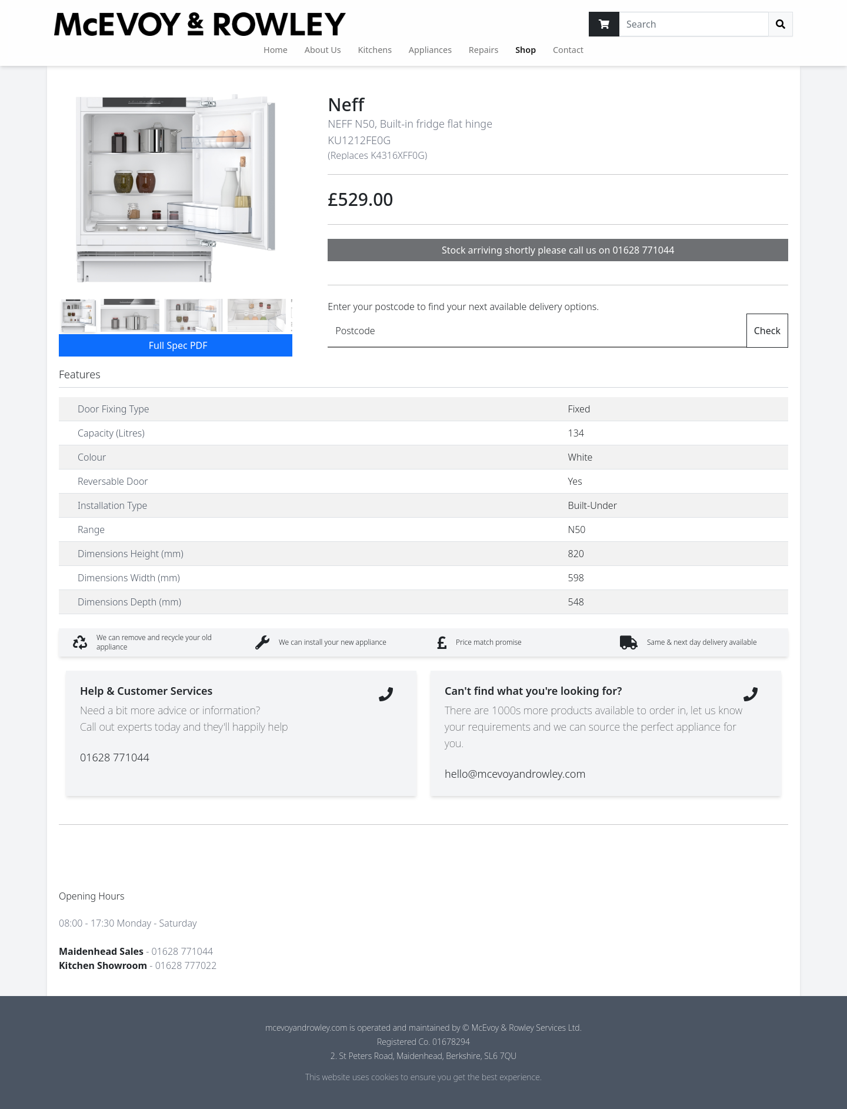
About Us (323, 49)
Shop (525, 49)
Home (276, 49)
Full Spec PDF (178, 345)
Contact (568, 49)
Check (767, 330)
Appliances (430, 49)
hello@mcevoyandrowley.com (515, 774)
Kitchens (375, 49)
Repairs (484, 49)
